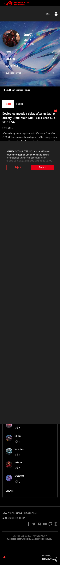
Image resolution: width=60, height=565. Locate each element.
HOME (19, 513)
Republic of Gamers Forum (17, 90)
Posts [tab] (8, 103)
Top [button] (4, 557)
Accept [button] (42, 167)
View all (9, 490)
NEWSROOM (30, 513)
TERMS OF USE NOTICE (21, 536)
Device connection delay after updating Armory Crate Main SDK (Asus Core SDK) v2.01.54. (29, 118)
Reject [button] (18, 167)
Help (48, 14)
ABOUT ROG (8, 513)
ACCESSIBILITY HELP (13, 518)
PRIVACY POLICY (40, 536)
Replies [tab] (19, 103)
